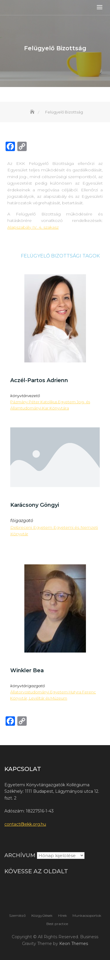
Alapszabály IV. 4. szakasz (33, 227)
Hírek (62, 915)
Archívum (19, 855)
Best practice (57, 923)
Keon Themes (73, 943)
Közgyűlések (42, 915)
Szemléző (17, 915)
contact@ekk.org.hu (25, 824)
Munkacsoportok (86, 915)
